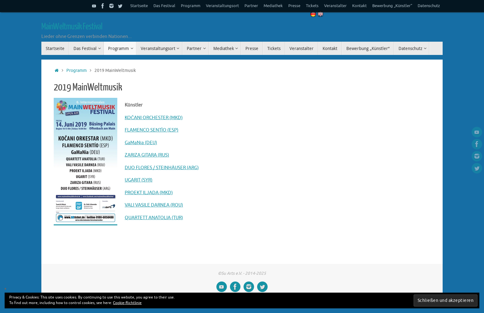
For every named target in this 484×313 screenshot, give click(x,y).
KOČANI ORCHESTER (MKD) (154, 118)
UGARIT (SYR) (138, 180)
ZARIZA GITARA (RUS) (147, 155)
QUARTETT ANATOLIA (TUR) (154, 218)
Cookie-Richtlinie (127, 302)
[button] (85, 161)
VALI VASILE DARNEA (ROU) (154, 205)
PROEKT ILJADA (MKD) (149, 193)
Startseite (139, 5)
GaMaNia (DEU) (141, 143)
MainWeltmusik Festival (71, 26)
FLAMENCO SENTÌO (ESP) (151, 130)
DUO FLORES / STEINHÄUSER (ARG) (162, 168)
